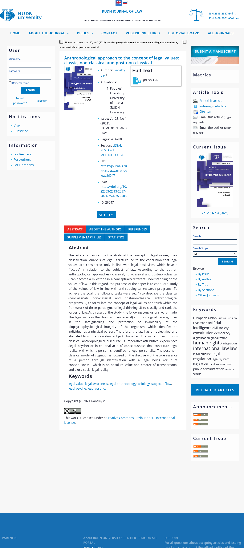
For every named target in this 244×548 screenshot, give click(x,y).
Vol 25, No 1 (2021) (96, 42)
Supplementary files (84, 237)
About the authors (105, 229)
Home (15, 33)
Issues (83, 33)
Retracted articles (215, 390)
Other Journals (208, 295)
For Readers (22, 154)
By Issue (203, 274)
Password (14, 71)
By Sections (206, 290)
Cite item (205, 111)
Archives (78, 42)
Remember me (20, 83)
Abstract (75, 229)
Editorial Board (184, 33)
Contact (109, 33)
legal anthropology (122, 384)
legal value (75, 384)
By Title (203, 284)
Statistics (116, 237)
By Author (205, 279)
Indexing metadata (212, 106)
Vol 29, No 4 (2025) (215, 213)
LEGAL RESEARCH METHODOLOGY (112, 150)
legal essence (97, 388)
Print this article (210, 101)
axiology (144, 384)
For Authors (22, 159)
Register (41, 101)
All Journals (221, 33)
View (17, 126)
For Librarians (24, 165)
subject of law (161, 384)
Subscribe (21, 131)
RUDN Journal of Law (122, 15)
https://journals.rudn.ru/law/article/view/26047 (113, 171)
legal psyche (77, 388)
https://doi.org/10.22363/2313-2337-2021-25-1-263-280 (113, 191)
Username (15, 59)
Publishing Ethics (143, 33)
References (137, 229)
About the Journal (47, 33)
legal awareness (96, 384)
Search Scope (215, 251)
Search (197, 236)
